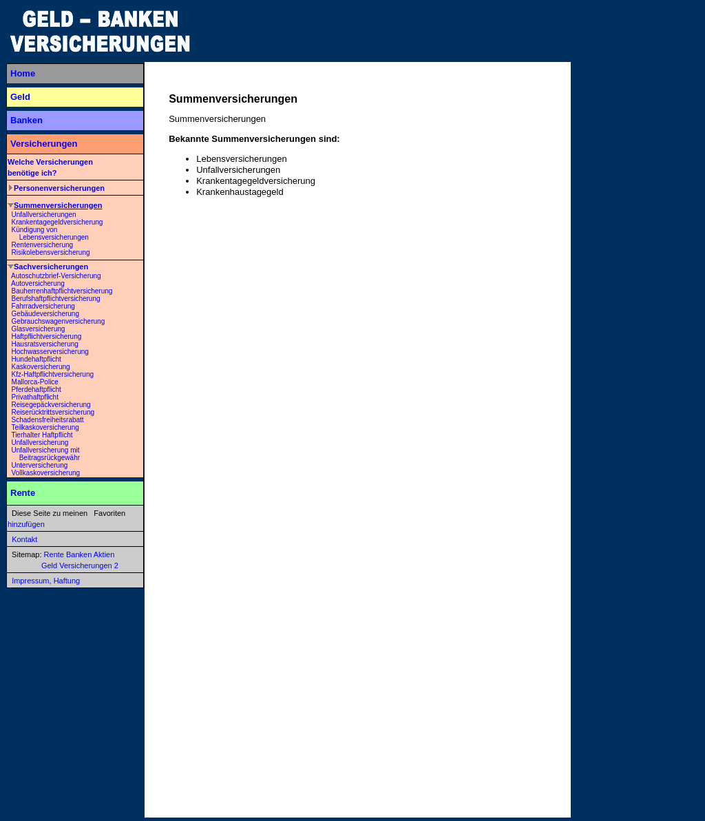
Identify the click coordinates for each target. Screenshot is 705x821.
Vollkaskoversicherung (46, 473)
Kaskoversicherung (41, 367)
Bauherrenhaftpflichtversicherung (62, 291)
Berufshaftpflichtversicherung (56, 298)
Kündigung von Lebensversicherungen (48, 233)
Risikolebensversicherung (51, 252)
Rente (22, 493)
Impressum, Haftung (46, 580)
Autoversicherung (38, 283)
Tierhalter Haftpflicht (41, 435)
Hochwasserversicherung (50, 351)
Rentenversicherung (43, 245)
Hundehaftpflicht (36, 359)
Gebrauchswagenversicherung (58, 321)
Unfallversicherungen (44, 214)
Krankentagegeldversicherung (57, 222)
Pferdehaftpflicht (36, 389)
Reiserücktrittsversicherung (53, 412)
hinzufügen (26, 524)
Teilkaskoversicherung (44, 427)
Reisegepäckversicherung (51, 404)
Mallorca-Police (35, 382)
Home (22, 73)
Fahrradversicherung (43, 306)
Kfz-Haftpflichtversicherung (53, 374)
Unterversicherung (40, 465)
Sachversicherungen (51, 266)
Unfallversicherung (40, 442)
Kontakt (24, 539)
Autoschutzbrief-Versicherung (56, 276)
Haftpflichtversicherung (47, 336)
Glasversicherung (38, 329)
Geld (20, 97)
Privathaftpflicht (35, 397)
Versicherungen (44, 143)
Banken (26, 120)
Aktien (104, 554)
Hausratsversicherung (45, 344)
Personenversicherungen (59, 188)
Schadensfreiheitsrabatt (48, 420)
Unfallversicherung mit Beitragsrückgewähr (44, 453)
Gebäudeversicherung (45, 314)
